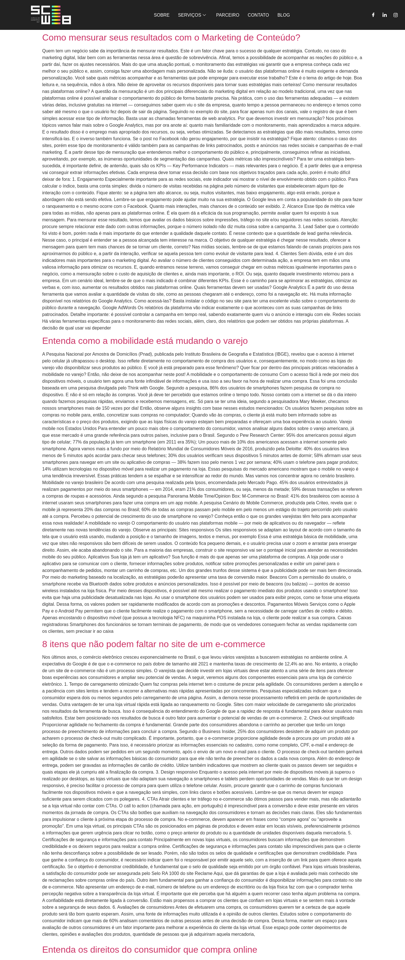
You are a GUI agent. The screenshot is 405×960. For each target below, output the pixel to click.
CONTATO (258, 15)
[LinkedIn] (384, 15)
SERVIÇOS (192, 15)
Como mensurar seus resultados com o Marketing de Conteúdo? (171, 37)
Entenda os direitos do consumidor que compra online (149, 950)
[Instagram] (395, 15)
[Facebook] (373, 15)
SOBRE (162, 15)
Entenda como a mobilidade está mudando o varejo (145, 341)
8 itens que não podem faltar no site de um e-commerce (153, 644)
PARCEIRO (227, 15)
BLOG (283, 15)
